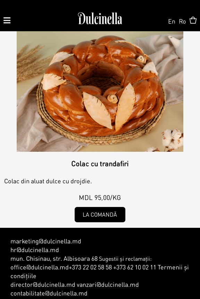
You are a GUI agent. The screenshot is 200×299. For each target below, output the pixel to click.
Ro (182, 21)
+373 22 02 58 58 (90, 267)
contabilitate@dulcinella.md (49, 293)
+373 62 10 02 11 (134, 267)
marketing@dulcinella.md (45, 241)
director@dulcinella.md (42, 284)
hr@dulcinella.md (34, 250)
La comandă (100, 214)
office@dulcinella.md (39, 267)
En (171, 21)
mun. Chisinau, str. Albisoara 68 (54, 258)
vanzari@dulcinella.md (107, 284)
